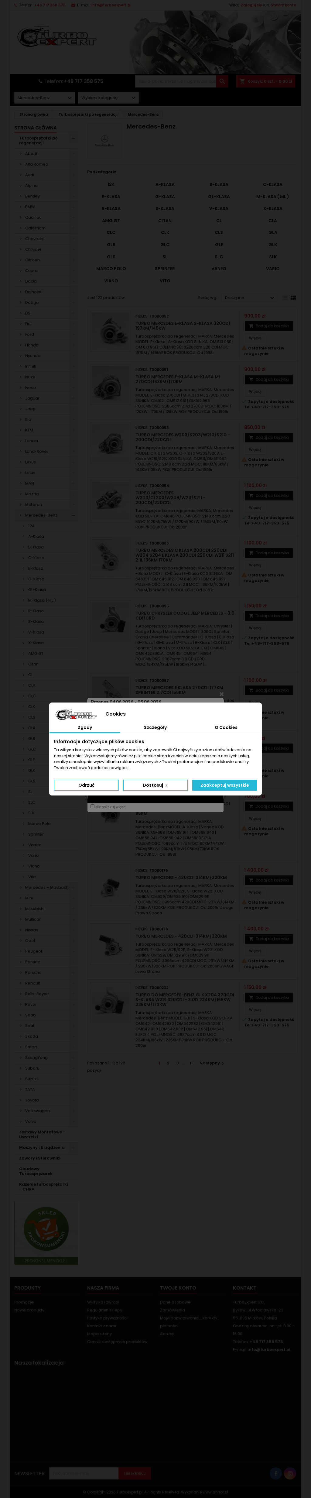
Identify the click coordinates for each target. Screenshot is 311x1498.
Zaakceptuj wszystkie (224, 785)
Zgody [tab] (85, 727)
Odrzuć (86, 785)
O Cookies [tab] (226, 727)
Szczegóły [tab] (155, 727)
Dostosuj (156, 785)
